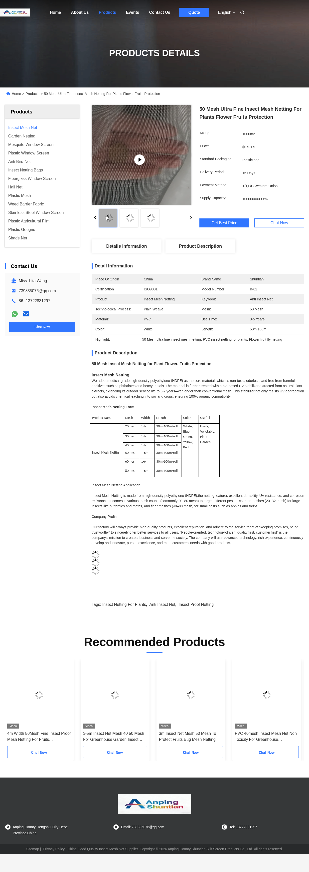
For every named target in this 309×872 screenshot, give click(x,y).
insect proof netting (196, 604)
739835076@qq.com (37, 291)
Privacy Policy (54, 849)
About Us (80, 12)
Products (107, 12)
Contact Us (159, 12)
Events (132, 12)
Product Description (200, 246)
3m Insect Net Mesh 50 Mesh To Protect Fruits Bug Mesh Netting (187, 736)
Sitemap (32, 849)
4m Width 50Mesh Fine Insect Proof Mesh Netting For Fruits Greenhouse (39, 737)
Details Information (126, 246)
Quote (194, 12)
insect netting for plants (124, 604)
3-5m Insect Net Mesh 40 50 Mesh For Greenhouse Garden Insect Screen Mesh (113, 737)
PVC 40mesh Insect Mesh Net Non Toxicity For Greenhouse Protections (266, 737)
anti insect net (162, 604)
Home (55, 12)
